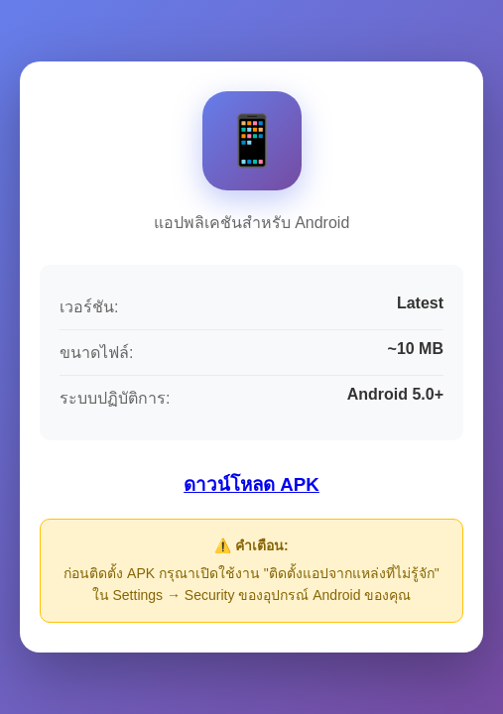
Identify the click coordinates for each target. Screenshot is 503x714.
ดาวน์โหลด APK (251, 484)
